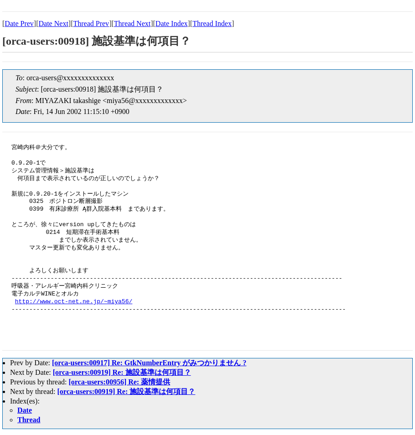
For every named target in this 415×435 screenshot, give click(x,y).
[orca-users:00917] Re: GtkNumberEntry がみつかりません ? (149, 363)
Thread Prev (91, 23)
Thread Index (212, 23)
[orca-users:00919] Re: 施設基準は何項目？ (122, 372)
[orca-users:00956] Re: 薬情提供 (119, 382)
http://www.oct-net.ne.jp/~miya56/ (73, 302)
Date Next (53, 23)
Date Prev (19, 23)
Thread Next (132, 23)
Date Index (172, 23)
